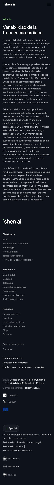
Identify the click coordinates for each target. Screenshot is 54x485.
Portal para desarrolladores (18, 450)
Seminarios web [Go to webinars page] (11, 314)
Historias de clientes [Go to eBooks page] (14, 326)
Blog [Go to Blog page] (5, 330)
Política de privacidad (14, 442)
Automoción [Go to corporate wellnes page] (9, 290)
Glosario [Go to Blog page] (7, 334)
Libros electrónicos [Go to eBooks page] (13, 322)
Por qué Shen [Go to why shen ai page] (10, 251)
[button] (48, 4)
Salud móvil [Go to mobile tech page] (9, 274)
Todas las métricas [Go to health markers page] (13, 299)
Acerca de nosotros (13, 344)
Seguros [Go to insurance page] (7, 278)
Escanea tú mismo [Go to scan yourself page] (12, 358)
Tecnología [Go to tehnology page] (9, 247)
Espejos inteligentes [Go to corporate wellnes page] (14, 295)
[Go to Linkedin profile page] (10, 395)
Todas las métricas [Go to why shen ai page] (13, 255)
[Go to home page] (9, 4)
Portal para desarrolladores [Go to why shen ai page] (18, 259)
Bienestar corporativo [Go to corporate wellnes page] (14, 286)
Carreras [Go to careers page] (7, 349)
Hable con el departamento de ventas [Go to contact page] (23, 367)
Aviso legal (35, 442)
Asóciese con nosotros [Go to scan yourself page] (15, 362)
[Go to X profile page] (10, 402)
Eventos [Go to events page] (7, 318)
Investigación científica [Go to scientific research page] (15, 243)
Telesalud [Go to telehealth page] (8, 282)
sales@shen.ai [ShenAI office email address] (32, 387)
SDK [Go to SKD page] (5, 239)
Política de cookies (13, 446)
